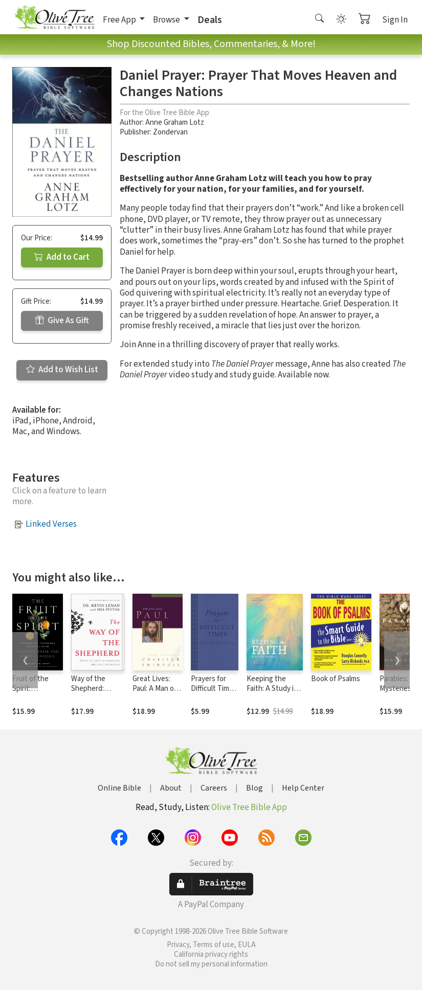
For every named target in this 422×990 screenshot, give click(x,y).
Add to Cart (62, 257)
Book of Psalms (335, 678)
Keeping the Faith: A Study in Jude (272, 688)
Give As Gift (62, 320)
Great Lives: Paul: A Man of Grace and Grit (154, 688)
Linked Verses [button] (51, 524)
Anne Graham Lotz (174, 122)
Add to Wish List (62, 370)
